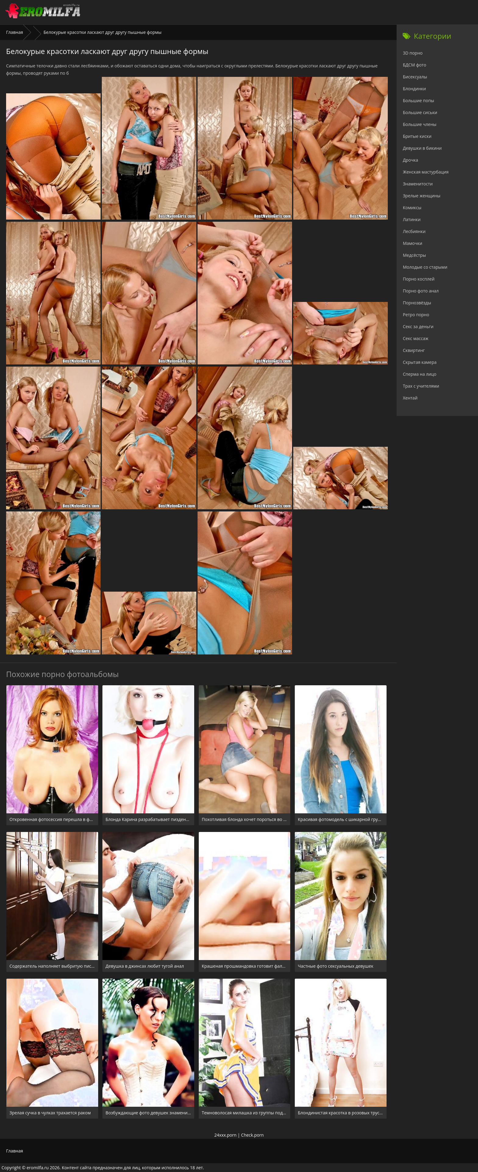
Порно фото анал (421, 291)
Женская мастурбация (425, 172)
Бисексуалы (415, 77)
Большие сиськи (420, 112)
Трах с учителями (421, 386)
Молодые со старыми (425, 267)
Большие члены (419, 124)
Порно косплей (418, 279)
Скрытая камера (420, 362)
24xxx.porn (225, 1135)
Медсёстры (414, 255)
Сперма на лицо (419, 374)
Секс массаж (415, 338)
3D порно (413, 53)
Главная (14, 32)
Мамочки (412, 243)
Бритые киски (417, 136)
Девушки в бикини (422, 148)
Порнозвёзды (417, 303)
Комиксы (412, 207)
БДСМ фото (414, 65)
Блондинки (414, 88)
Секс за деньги (418, 326)
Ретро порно (416, 314)
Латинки (411, 219)
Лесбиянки (414, 231)
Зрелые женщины (421, 196)
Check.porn (252, 1135)
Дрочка (410, 160)
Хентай (410, 398)
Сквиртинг (414, 350)
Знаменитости (418, 184)
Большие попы (418, 100)
